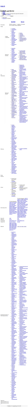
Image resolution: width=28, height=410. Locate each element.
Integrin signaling (13, 125)
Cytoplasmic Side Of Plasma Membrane (23, 39)
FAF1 (13, 205)
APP (10, 203)
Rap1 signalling (14, 137)
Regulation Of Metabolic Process (14, 336)
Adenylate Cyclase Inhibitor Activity (22, 58)
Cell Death (13, 381)
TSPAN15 (19, 215)
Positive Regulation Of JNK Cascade (14, 357)
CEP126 (24, 200)
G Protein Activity (13, 53)
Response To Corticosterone (22, 304)
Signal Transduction (14, 70)
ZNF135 (10, 214)
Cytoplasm (13, 28)
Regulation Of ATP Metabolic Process (14, 301)
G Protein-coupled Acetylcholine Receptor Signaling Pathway (23, 332)
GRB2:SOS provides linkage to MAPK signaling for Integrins (14, 129)
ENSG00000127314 (12, 220)
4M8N (15, 224)
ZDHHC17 (14, 213)
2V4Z (20, 226)
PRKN (25, 212)
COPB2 (21, 202)
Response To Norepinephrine (14, 243)
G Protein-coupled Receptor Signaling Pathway (22, 69)
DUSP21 (23, 203)
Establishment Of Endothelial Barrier (14, 96)
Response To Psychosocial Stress (22, 359)
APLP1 (15, 202)
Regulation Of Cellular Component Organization (23, 350)
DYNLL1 (19, 204)
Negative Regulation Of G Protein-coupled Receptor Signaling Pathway (23, 89)
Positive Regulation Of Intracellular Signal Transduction (14, 348)
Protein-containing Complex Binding (13, 60)
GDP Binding (14, 58)
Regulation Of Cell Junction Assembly (14, 108)
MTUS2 (10, 207)
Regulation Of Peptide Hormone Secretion (23, 342)
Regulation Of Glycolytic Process (14, 263)
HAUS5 (24, 206)
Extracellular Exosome (14, 41)
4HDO (10, 224)
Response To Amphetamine (21, 65)
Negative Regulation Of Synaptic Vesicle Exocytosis (14, 115)
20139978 (13, 196)
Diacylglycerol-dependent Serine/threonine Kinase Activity (23, 307)
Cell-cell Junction (13, 34)
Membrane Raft (14, 39)
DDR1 (21, 203)
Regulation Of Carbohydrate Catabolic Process (14, 236)
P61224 (14, 221)
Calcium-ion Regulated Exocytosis (14, 78)
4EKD (25, 226)
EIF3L (24, 204)
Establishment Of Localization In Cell (14, 93)
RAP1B (13, 22)
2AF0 (18, 226)
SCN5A (23, 214)
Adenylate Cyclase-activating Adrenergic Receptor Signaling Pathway (23, 301)
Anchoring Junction (13, 43)
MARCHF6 (22, 208)
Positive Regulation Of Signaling (14, 295)
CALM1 (21, 200)
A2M (10, 202)
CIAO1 (21, 201)
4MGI (10, 225)
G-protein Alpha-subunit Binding (22, 51)
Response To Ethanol (23, 86)
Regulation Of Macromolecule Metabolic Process (14, 333)
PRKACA (11, 208)
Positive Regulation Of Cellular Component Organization (14, 340)
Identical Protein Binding (14, 289)
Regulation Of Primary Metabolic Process (14, 286)
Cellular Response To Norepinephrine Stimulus (14, 240)
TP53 (16, 212)
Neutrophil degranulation (14, 142)
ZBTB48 (18, 217)
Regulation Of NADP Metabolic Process (14, 280)
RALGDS (11, 209)
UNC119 (10, 213)
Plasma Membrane (13, 32)
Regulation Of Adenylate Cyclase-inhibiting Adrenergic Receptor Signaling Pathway (23, 112)
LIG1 (27, 207)
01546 (10, 219)
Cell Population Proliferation (14, 76)
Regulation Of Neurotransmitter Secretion (22, 297)
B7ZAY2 (10, 221)
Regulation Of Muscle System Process (23, 314)
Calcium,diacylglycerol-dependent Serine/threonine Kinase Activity (23, 268)
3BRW (10, 223)
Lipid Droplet (14, 29)
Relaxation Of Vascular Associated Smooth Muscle (23, 98)
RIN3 (21, 214)
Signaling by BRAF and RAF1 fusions (14, 152)
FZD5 (27, 204)
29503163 (21, 189)
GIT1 (21, 205)
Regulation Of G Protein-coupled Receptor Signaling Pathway (22, 74)
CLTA (24, 201)
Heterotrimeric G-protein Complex (22, 286)
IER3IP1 (21, 207)
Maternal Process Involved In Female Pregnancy (22, 101)
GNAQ (18, 206)
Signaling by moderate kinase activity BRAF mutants (14, 145)
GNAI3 (26, 205)
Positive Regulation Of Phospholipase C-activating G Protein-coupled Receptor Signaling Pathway (23, 117)
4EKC (23, 226)
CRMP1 (24, 202)
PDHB (13, 207)
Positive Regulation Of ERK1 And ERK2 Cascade (14, 99)
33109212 (13, 193)
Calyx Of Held (22, 272)
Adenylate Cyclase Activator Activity (22, 361)
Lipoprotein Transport (14, 311)
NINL (18, 210)
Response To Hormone (23, 336)
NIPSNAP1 (22, 210)
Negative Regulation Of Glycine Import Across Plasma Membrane (23, 121)
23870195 (21, 186)
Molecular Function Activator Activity (13, 367)
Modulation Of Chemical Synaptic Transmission (22, 329)
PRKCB (21, 211)
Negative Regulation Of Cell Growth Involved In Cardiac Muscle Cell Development (23, 108)
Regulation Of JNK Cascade (14, 283)
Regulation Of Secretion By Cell (22, 279)
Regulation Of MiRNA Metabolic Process (14, 325)
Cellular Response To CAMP (14, 102)
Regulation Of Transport (21, 290)
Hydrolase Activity (13, 57)
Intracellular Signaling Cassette (14, 344)
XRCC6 (24, 216)
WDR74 (21, 216)
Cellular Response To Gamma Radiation (14, 388)
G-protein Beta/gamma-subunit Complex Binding (23, 274)
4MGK (13, 225)
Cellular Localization (23, 337)
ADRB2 (22, 199)
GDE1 (18, 205)
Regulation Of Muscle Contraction (23, 316)
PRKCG (24, 211)
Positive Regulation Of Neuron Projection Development (23, 82)
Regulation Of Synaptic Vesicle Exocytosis (23, 310)
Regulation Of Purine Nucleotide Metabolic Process (14, 246)
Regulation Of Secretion (21, 292)
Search (4, 12)
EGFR (22, 204)
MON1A (22, 209)
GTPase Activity (13, 51)
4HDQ (13, 224)
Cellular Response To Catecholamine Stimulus (14, 314)
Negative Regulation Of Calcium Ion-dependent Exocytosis (14, 89)
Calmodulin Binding (23, 56)
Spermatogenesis (22, 71)
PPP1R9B (25, 210)
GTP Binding (14, 55)
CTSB (18, 203)
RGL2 (14, 210)
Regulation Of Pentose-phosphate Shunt (14, 251)
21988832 (8, 14)
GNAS (21, 206)
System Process (22, 320)
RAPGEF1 (15, 209)
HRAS (15, 205)
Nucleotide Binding (13, 49)
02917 (18, 219)
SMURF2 (11, 212)
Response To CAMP (14, 317)
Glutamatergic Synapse (14, 45)
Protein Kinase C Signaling (22, 339)
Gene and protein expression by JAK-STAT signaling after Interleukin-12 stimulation (14, 165)
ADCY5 (26, 198)
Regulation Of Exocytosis (21, 335)
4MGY (15, 225)
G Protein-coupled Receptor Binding (22, 288)
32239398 (13, 181)
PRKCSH (19, 212)
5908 (10, 218)
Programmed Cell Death (14, 383)
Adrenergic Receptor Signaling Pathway (23, 327)
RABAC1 (22, 213)
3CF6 (13, 223)
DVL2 (10, 205)
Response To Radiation (14, 385)
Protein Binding (14, 54)
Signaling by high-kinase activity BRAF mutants (14, 149)
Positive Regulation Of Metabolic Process (14, 308)
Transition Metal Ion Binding (13, 319)
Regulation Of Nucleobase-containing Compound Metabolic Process (14, 362)
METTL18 (19, 209)
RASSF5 (10, 210)
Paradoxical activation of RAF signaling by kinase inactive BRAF (14, 156)
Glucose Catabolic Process (13, 391)
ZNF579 (22, 217)
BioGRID (4, 18)
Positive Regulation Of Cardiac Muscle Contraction (23, 104)
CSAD (10, 204)
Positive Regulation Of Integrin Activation (14, 85)
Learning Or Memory (23, 284)
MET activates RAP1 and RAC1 (14, 160)
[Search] (5, 16)
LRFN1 (18, 208)
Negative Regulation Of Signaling (14, 374)
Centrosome (21, 354)
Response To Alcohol (23, 317)
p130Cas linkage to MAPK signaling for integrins (14, 134)
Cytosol (13, 30)
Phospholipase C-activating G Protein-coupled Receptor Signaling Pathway (23, 347)
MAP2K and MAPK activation (14, 139)
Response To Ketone (23, 291)
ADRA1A (19, 199)
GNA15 (23, 205)
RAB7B (14, 208)
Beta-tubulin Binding (23, 59)
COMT (26, 201)
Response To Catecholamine (14, 322)
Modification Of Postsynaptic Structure (14, 105)
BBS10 (18, 200)
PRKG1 (22, 212)
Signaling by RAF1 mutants (14, 173)
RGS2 (22, 22)
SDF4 (16, 211)
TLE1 (14, 212)
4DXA (15, 223)
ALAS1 (12, 202)
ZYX (25, 217)
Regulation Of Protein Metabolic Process (14, 298)
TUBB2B (22, 215)
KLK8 (24, 207)
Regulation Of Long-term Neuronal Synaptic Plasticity (14, 378)
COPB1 (18, 202)
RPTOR (13, 211)
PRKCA (18, 211)
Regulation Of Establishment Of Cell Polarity (14, 111)
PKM (16, 207)
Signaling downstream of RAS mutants (14, 170)
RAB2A (18, 213)
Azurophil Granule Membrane (13, 37)
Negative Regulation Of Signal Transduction (23, 77)
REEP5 (18, 214)
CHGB (14, 203)
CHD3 (18, 201)
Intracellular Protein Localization (22, 363)
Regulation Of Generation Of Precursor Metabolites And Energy (14, 271)
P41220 (18, 221)
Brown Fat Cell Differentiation (22, 94)
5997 (18, 218)
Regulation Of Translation (21, 67)
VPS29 (18, 216)
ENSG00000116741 (20, 220)
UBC (25, 215)
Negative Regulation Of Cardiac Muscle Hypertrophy (23, 79)
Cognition (21, 276)
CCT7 (12, 203)
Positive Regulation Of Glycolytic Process (14, 352)
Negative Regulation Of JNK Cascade (23, 92)
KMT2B (10, 206)
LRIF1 (13, 206)
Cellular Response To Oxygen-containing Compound (14, 259)
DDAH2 (13, 204)
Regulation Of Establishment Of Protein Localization (22, 356)
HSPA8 (18, 207)
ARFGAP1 (26, 199)
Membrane (13, 35)
